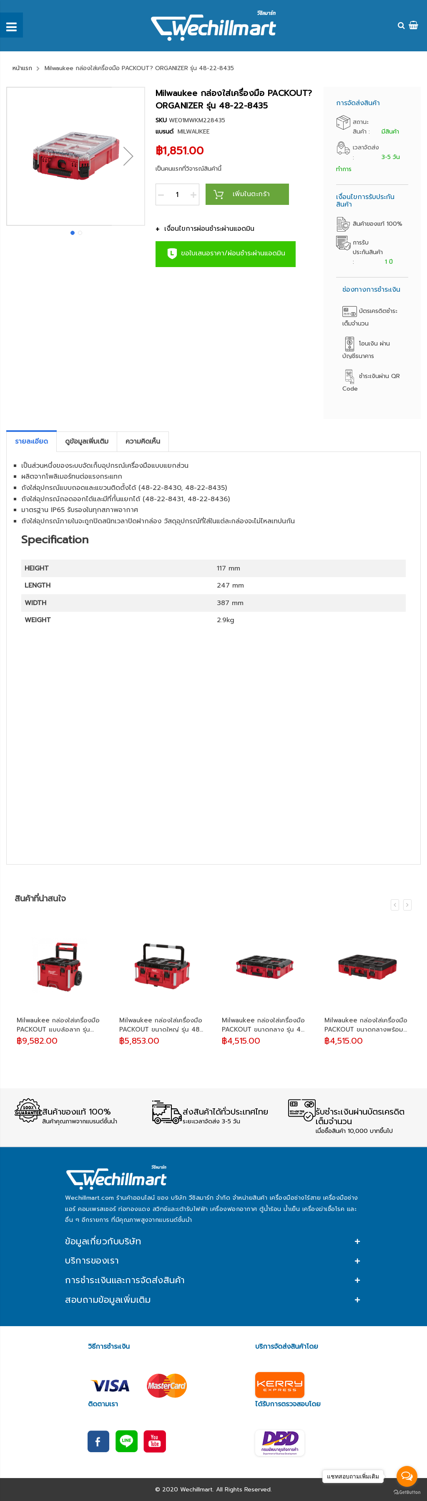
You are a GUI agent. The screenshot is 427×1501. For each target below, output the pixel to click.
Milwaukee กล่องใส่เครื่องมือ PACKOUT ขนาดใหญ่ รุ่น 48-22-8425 (160, 1025)
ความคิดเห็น (143, 441)
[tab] (31, 441)
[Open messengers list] (407, 1476)
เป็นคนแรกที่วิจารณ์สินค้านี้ (188, 168)
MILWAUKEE (194, 131)
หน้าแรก (22, 68)
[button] (128, 156)
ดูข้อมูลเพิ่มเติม (86, 441)
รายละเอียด (31, 441)
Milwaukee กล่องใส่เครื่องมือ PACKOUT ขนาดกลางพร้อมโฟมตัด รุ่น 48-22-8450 (365, 1025)
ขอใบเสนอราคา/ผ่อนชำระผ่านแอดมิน (225, 253)
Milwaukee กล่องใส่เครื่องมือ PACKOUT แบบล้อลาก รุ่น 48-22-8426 (58, 1025)
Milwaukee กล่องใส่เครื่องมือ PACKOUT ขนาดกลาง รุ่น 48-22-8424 (264, 1025)
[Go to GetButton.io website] (407, 1492)
